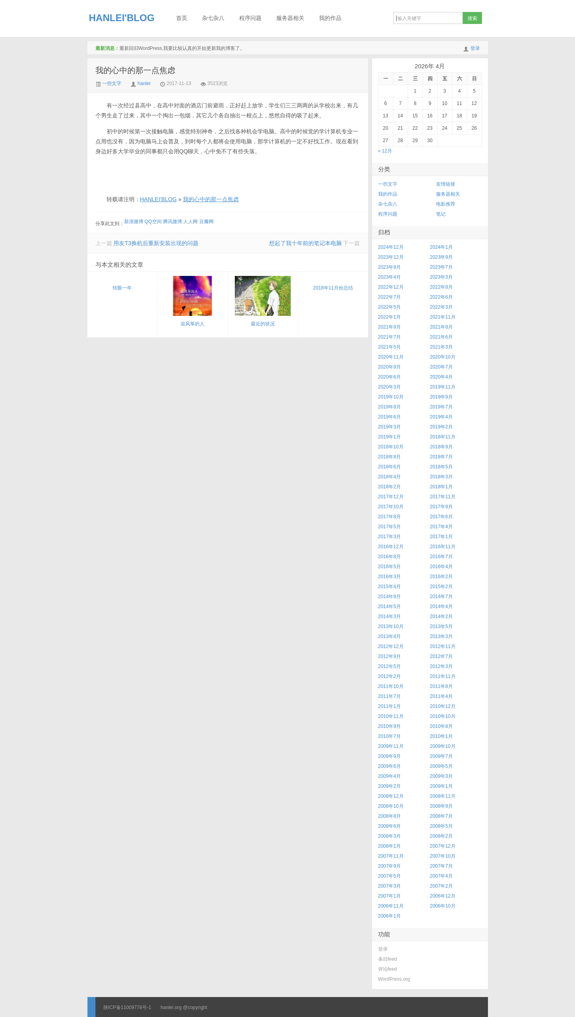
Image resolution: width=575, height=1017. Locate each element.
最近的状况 (263, 301)
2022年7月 (389, 297)
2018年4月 (389, 477)
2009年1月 (441, 786)
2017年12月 (391, 497)
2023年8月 (389, 267)
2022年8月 (441, 287)
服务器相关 (290, 18)
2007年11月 (391, 856)
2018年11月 (443, 437)
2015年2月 (441, 586)
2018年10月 (391, 447)
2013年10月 (391, 626)
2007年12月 (443, 846)
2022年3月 (441, 307)
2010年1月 (441, 736)
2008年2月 (441, 836)
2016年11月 (443, 546)
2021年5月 (389, 347)
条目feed (387, 959)
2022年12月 (391, 287)
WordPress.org (394, 979)
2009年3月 (441, 776)
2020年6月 (389, 377)
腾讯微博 (172, 221)
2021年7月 (389, 337)
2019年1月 (389, 437)
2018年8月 (389, 457)
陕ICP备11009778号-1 (127, 1007)
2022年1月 (389, 317)
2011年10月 (391, 686)
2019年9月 (441, 397)
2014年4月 (441, 606)
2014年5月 (389, 606)
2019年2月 (441, 427)
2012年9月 (389, 656)
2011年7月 (389, 696)
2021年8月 (441, 327)
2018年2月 (389, 487)
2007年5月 (389, 876)
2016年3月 (389, 576)
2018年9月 (441, 447)
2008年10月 (391, 806)
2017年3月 (389, 536)
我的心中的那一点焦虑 (135, 70)
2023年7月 (441, 267)
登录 (475, 48)
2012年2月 (389, 676)
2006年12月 (443, 896)
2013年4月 (389, 636)
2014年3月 (389, 616)
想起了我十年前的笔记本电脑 (305, 243)
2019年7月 (441, 407)
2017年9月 (441, 506)
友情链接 (445, 184)
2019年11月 (443, 387)
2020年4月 (441, 377)
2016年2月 (441, 576)
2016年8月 (389, 556)
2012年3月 (441, 666)
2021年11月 (443, 317)
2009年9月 (389, 756)
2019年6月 (389, 417)
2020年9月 (389, 367)
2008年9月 (441, 806)
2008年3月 (389, 836)
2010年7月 (389, 736)
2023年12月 (391, 257)
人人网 (190, 221)
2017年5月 (389, 526)
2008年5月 (441, 826)
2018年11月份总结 (333, 288)
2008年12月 (391, 796)
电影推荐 (445, 204)
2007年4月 (441, 876)
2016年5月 (389, 566)
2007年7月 (441, 866)
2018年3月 (441, 477)
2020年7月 (441, 367)
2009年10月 (443, 746)
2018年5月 (441, 467)
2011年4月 (441, 696)
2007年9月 (389, 866)
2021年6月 (441, 337)
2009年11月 (391, 746)
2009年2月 (389, 786)
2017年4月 (441, 526)
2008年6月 (389, 826)
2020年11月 (391, 357)
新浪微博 (133, 221)
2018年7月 (441, 457)
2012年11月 (443, 646)
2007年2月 (441, 886)
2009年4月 (389, 776)
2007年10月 (443, 856)
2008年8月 (389, 816)
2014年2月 (441, 616)
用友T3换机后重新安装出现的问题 (155, 243)
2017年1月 (441, 536)
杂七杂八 (213, 18)
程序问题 (250, 18)
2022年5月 (389, 307)
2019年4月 (441, 417)
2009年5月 (441, 766)
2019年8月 (389, 407)
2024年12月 (391, 247)
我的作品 (330, 18)
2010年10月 (443, 716)
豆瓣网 (206, 221)
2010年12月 (443, 706)
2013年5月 (441, 626)
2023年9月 (441, 257)
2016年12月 (391, 546)
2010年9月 (389, 726)
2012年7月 (441, 656)
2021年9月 (389, 327)
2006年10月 (443, 906)
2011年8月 (441, 686)
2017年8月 (389, 516)
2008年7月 (441, 816)
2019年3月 (389, 427)
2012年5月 (389, 666)
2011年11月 (443, 676)
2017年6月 (441, 516)
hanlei (144, 83)
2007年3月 (389, 886)
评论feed (387, 969)
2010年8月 (441, 726)
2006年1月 (389, 916)
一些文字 (108, 83)
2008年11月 (443, 796)
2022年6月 (441, 297)
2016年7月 (441, 556)
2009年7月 (441, 756)
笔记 (441, 214)
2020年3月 (389, 387)
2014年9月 (389, 596)
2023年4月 (389, 277)
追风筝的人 (192, 301)
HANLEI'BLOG (122, 17)
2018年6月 (389, 467)
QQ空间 (153, 221)
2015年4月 (389, 586)
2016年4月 (441, 566)
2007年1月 (389, 896)
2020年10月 (443, 357)
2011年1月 (389, 706)
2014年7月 (441, 596)
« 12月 (385, 151)
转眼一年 (122, 288)
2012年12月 (391, 646)
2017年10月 (391, 506)
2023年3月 (441, 277)
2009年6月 (389, 766)
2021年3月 (441, 347)
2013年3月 (441, 636)
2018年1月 (441, 487)
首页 (181, 18)
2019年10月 (391, 397)
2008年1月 (389, 846)
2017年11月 (443, 497)
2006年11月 (391, 906)
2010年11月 (391, 716)
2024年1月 (441, 247)
